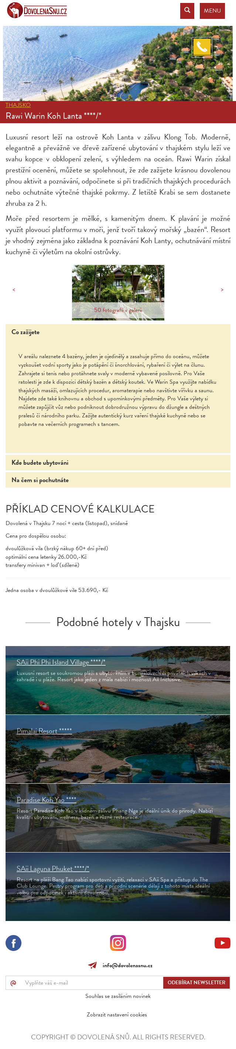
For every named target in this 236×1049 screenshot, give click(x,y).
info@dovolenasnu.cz (126, 965)
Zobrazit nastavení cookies (117, 1014)
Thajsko (18, 105)
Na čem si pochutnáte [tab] (40, 480)
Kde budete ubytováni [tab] (39, 462)
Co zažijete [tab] (25, 332)
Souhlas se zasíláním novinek (118, 996)
